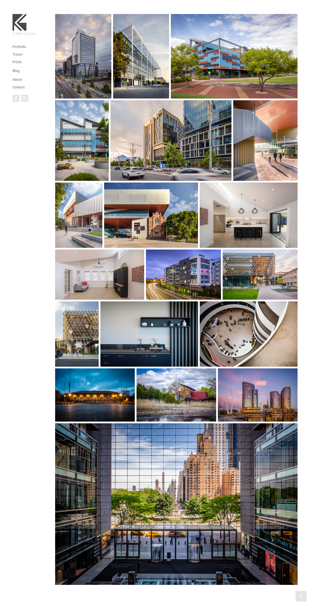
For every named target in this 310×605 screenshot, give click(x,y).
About (17, 79)
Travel (17, 54)
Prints (17, 62)
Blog (15, 70)
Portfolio (19, 46)
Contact (18, 87)
